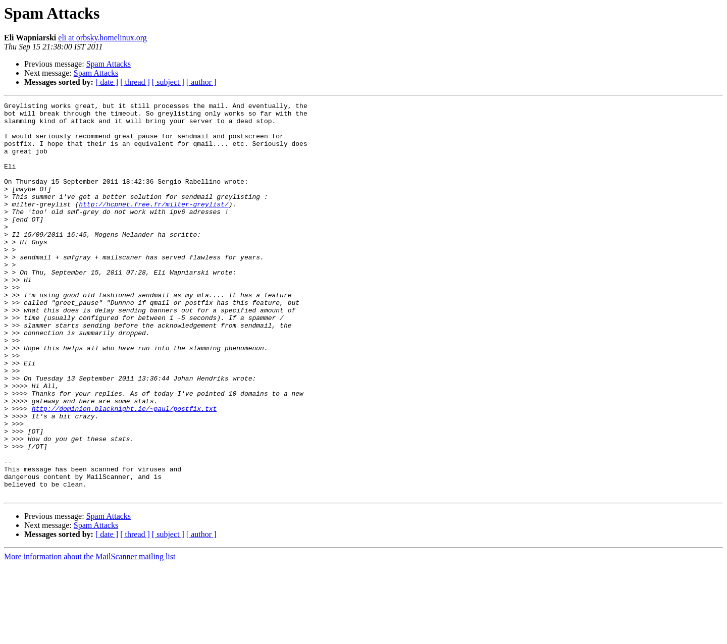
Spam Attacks (108, 64)
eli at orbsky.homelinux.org (102, 37)
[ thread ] (135, 82)
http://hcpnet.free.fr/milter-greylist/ (153, 225)
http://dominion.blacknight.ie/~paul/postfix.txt (124, 470)
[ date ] (106, 82)
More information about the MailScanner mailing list (89, 635)
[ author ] (201, 82)
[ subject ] (168, 82)
